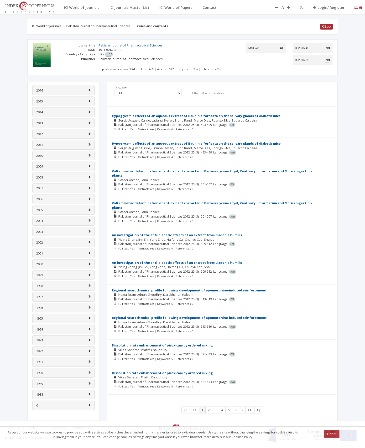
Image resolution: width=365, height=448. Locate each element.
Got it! (331, 434)
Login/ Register (328, 7)
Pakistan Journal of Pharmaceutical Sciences (98, 26)
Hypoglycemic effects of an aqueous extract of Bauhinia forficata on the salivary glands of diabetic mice (196, 116)
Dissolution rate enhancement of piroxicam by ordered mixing (162, 345)
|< (186, 410)
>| (259, 410)
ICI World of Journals (46, 26)
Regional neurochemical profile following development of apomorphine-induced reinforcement (189, 290)
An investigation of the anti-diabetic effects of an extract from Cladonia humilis (177, 235)
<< (194, 410)
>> (250, 410)
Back (326, 26)
